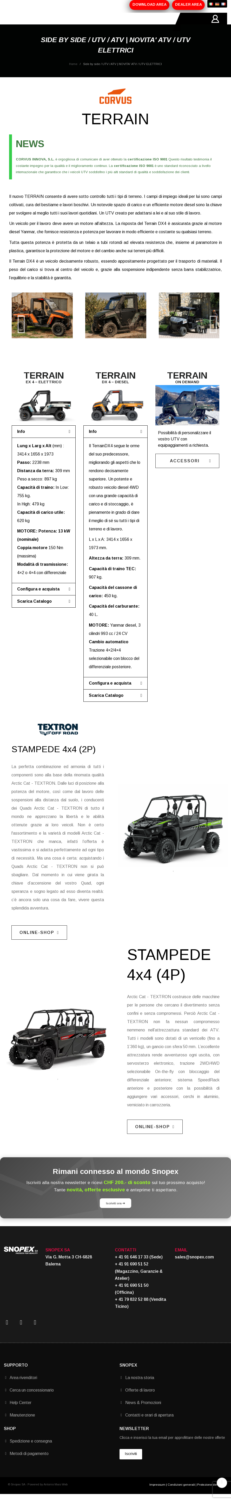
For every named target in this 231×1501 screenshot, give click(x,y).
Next (211, 322)
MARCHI (106, 22)
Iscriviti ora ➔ (115, 1210)
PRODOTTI (61, 22)
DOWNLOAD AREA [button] (150, 4)
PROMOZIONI (85, 22)
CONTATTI (125, 22)
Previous (19, 322)
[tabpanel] (173, 832)
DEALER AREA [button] (188, 4)
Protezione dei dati (210, 1491)
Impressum (157, 1491)
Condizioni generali (181, 1491)
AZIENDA (40, 22)
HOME (23, 22)
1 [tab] (173, 878)
